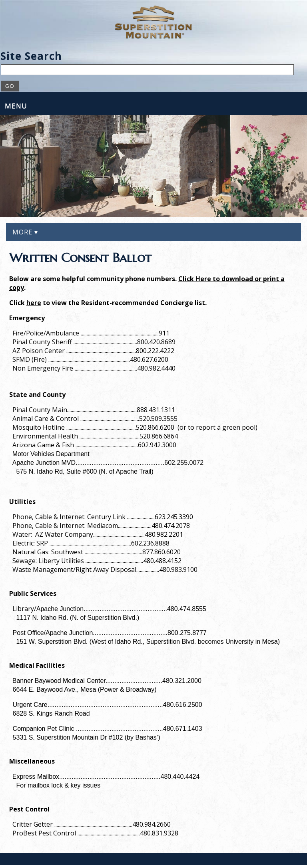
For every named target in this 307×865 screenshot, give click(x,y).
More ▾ (25, 232)
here (33, 302)
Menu (16, 105)
